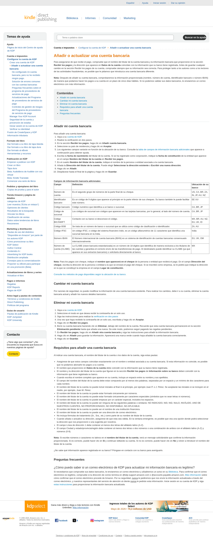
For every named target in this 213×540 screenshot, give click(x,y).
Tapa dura (12, 168)
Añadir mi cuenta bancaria (72, 97)
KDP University (14, 320)
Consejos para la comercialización (23, 260)
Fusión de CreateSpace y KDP (22, 132)
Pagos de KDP (14, 290)
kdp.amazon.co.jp (150, 535)
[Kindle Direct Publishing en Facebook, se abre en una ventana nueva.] (61, 520)
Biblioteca (72, 18)
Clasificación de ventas (18, 217)
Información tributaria (17, 135)
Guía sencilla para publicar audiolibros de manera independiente (198, 520)
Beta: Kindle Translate (18, 178)
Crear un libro (14, 165)
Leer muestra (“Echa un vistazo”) (23, 204)
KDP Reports (13, 287)
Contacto (13, 353)
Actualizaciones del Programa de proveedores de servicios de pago (27, 100)
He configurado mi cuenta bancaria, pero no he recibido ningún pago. (26, 75)
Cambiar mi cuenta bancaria (73, 100)
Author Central (14, 248)
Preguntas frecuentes (70, 113)
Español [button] (131, 3)
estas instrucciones (63, 484)
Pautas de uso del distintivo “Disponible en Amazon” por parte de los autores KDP (25, 235)
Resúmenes (13, 223)
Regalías (11, 284)
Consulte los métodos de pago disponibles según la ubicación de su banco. (90, 274)
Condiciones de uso (106, 535)
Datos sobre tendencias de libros (23, 220)
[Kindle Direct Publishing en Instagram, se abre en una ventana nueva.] (97, 520)
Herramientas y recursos (19, 153)
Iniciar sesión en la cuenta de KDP (26, 126)
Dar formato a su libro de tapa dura (24, 147)
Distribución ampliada (17, 257)
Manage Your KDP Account (23, 116)
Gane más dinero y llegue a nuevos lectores (119, 520)
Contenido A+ (13, 251)
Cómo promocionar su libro (20, 241)
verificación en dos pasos (106, 316)
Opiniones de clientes (17, 207)
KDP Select (12, 245)
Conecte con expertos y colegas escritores (144, 520)
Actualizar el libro (15, 275)
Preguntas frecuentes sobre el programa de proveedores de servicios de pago (26, 91)
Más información (193, 475)
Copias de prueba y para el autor (23, 189)
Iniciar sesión (159, 3)
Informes (90, 18)
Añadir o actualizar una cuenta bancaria (130, 47)
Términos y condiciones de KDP (68, 535)
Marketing (129, 18)
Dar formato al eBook (17, 150)
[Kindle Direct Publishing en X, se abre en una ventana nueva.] (79, 520)
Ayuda (145, 3)
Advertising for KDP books (20, 254)
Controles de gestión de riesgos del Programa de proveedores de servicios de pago (27, 110)
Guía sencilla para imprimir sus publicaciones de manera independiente (173, 520)
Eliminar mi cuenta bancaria (73, 104)
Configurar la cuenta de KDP (22, 59)
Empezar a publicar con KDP (21, 162)
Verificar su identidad (20, 129)
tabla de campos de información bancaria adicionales (164, 149)
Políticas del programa (18, 305)
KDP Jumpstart (14, 317)
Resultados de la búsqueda (20, 211)
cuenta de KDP (74, 137)
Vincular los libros (15, 214)
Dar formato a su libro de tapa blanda (25, 144)
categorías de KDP (16, 201)
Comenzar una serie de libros (21, 181)
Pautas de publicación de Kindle (22, 314)
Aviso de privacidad (89, 535)
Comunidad (110, 18)
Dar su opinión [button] (179, 3)
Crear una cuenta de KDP (22, 62)
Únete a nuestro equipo (133, 535)
